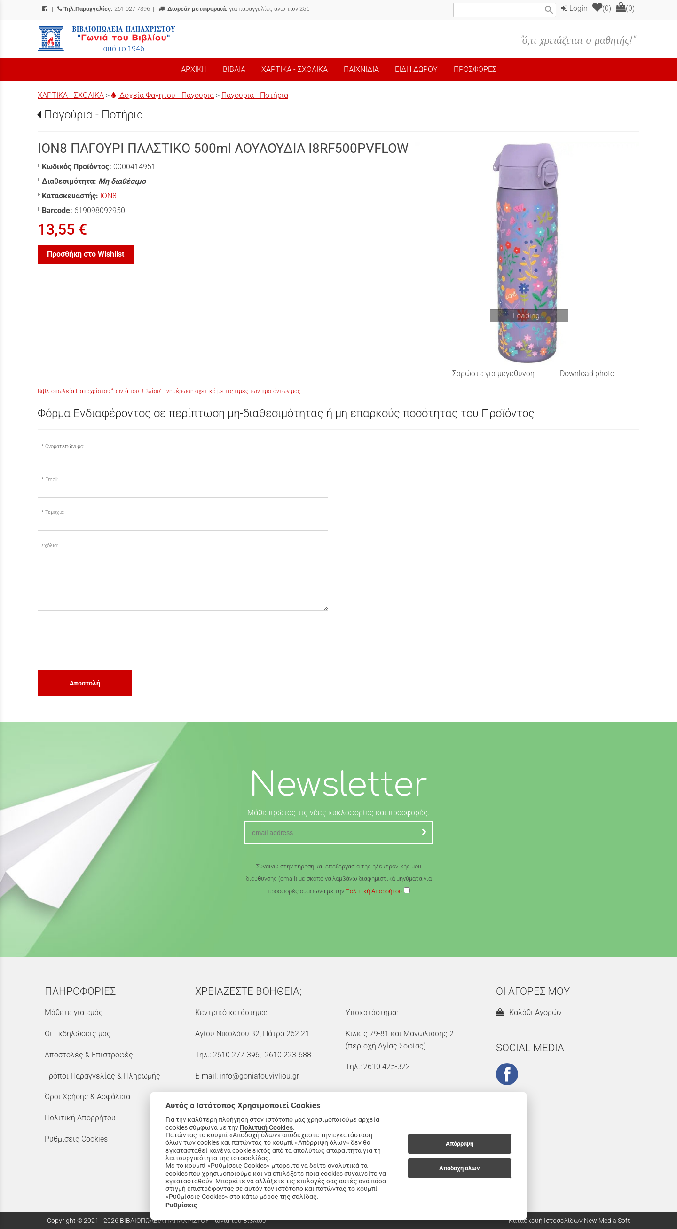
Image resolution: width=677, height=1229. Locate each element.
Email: (51, 479)
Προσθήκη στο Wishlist (85, 254)
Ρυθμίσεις (181, 1205)
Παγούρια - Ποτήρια (254, 95)
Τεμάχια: (54, 512)
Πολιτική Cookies (266, 1127)
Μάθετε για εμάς (74, 1012)
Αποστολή (85, 683)
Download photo (587, 373)
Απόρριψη (459, 1143)
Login (574, 8)
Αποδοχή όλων (459, 1168)
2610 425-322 (386, 1066)
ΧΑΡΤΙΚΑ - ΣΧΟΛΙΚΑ (71, 95)
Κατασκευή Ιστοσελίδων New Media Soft (569, 1220)
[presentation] (109, 640)
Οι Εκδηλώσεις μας (78, 1033)
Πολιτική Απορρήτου (374, 891)
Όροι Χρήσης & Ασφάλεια (87, 1096)
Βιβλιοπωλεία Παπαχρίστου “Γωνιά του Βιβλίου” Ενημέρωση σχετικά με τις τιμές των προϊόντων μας (169, 391)
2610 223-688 (288, 1054)
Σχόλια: (49, 546)
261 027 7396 (103, 8)
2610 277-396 (236, 1054)
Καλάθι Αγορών (529, 1012)
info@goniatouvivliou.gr (259, 1075)
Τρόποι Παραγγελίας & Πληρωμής (102, 1075)
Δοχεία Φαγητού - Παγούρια (162, 95)
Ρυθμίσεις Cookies (76, 1138)
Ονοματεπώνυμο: (64, 446)
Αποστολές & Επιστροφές (89, 1054)
